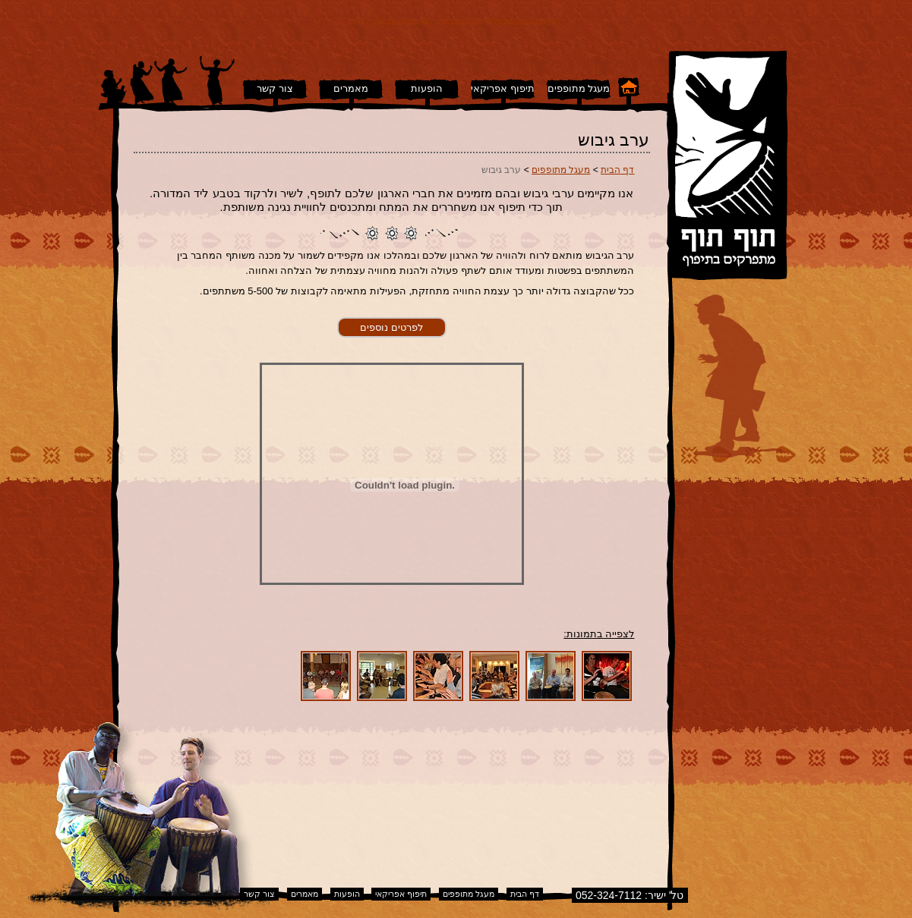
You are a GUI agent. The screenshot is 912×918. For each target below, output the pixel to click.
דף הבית (549, 20)
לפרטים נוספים (391, 327)
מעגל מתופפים (510, 20)
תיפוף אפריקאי (459, 20)
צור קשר (363, 20)
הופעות (421, 20)
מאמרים (393, 20)
